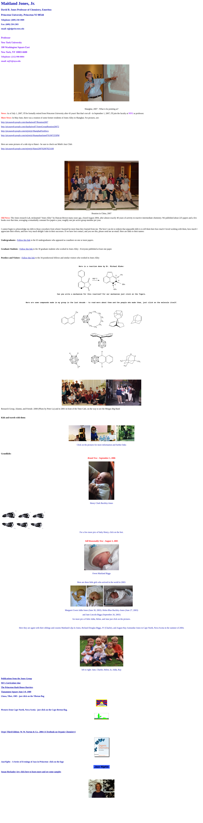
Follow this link (23, 240)
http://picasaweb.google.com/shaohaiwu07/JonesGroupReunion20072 (30, 126)
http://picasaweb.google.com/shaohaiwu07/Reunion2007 (24, 122)
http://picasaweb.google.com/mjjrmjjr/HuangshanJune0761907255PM (30, 135)
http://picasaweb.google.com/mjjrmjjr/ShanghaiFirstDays (25, 131)
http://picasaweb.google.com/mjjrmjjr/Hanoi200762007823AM (27, 149)
